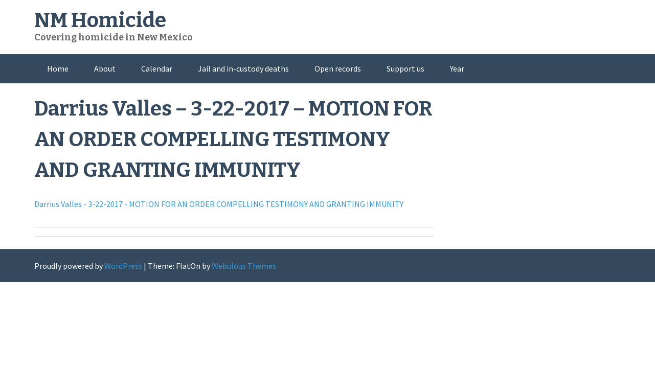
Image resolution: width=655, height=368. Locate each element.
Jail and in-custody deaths (243, 68)
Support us (405, 68)
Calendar (156, 68)
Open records (337, 68)
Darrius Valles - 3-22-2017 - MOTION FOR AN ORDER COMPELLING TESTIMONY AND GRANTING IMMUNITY (218, 204)
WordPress (123, 266)
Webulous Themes (244, 266)
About (105, 68)
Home (58, 68)
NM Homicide (100, 20)
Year (457, 68)
